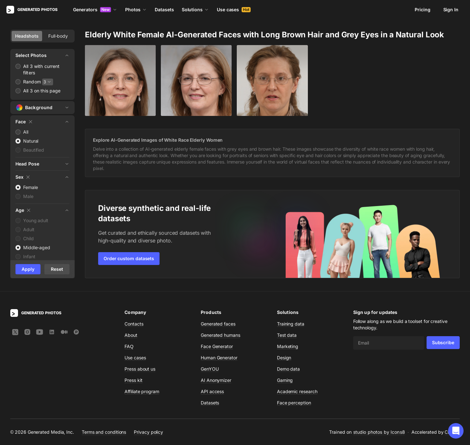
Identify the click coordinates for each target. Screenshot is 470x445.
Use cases (234, 9)
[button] (456, 431)
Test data (287, 335)
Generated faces (218, 324)
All (25, 132)
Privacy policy (148, 432)
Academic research (297, 391)
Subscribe (443, 342)
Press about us (139, 369)
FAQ (129, 346)
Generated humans (220, 335)
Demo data (288, 369)
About (130, 335)
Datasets (164, 9)
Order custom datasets (129, 258)
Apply (28, 269)
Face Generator (217, 346)
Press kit (133, 380)
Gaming (285, 380)
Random (32, 81)
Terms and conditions (104, 432)
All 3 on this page (42, 90)
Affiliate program (141, 391)
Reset (57, 269)
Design (284, 357)
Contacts (133, 324)
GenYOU (210, 369)
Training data (290, 324)
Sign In (450, 9)
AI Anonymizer (216, 380)
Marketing (287, 346)
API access (212, 391)
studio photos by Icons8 (379, 432)
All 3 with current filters (41, 69)
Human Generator (219, 357)
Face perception (294, 402)
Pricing (422, 9)
